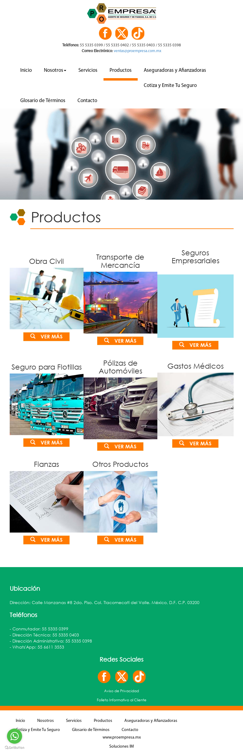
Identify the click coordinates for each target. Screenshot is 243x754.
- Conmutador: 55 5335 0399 (39, 630)
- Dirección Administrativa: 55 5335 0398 (51, 642)
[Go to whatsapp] (14, 736)
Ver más (46, 336)
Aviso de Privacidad (121, 692)
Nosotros (55, 70)
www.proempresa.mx (122, 738)
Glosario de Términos (42, 100)
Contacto (87, 100)
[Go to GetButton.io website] (14, 748)
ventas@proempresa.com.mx (137, 51)
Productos (121, 70)
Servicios (87, 70)
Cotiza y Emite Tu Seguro (170, 85)
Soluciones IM (121, 748)
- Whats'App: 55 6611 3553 (37, 648)
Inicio (26, 70)
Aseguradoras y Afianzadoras (175, 70)
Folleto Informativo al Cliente (121, 701)
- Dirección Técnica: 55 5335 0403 (44, 636)
